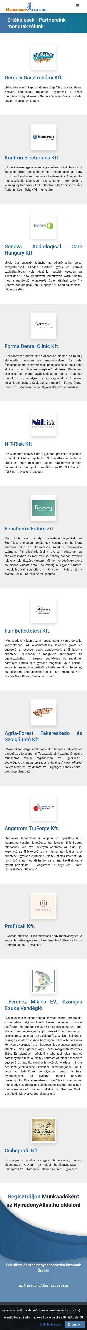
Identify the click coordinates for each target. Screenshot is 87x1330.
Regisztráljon (24, 1196)
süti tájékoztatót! (72, 1317)
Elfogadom (75, 1324)
